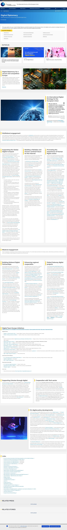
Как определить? (20, 0)
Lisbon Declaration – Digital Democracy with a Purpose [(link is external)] (13, 475)
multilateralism (31, 135)
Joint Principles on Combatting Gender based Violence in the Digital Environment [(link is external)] (55, 214)
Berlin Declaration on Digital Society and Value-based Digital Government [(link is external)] (16, 474)
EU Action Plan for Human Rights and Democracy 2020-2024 (14, 486)
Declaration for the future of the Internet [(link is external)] (11, 466)
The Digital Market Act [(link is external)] (8, 478)
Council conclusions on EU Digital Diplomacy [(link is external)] (12, 462)
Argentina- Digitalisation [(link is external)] (8, 358)
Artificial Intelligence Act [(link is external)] (58, 422)
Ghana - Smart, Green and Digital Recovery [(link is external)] (11, 344)
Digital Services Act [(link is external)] (37, 417)
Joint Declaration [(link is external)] (56, 293)
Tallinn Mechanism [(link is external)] (20, 397)
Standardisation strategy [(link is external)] (51, 418)
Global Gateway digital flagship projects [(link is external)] (57, 266)
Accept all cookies (45, 526)
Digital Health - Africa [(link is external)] (8, 342)
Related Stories (6, 38)
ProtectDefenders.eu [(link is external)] (55, 219)
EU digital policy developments (27, 36)
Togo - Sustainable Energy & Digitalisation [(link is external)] (11, 346)
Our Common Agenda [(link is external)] (10, 156)
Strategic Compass (56, 435)
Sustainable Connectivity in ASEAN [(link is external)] (10, 365)
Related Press (45, 36)
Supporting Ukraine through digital (48, 34)
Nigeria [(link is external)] (57, 316)
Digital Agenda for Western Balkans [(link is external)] (32, 275)
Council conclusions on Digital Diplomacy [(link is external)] (11, 463)
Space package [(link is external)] (52, 421)
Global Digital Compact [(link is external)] (6, 164)
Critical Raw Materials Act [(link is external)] (36, 441)
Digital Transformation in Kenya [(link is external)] (9, 341)
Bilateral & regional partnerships (8, 34)
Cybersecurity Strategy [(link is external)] (49, 427)
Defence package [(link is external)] (52, 438)
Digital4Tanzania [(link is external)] (7, 348)
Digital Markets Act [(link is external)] (47, 417)
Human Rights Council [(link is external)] (52, 170)
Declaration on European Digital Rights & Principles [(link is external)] (56, 164)
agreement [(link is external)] (34, 350)
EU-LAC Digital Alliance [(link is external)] (33, 271)
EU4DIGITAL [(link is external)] (34, 276)
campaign (60, 195)
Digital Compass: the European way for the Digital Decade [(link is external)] (14, 470)
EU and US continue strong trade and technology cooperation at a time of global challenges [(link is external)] (19, 458)
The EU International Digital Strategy (28, 32)
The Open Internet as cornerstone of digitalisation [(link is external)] (12, 490)
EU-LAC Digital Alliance (28, 59)
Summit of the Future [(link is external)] (11, 160)
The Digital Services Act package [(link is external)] (9, 479)
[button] (3, 8)
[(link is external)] (48, 317)
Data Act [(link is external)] (39, 416)
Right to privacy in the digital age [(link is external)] (57, 183)
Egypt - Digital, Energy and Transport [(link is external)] (10, 353)
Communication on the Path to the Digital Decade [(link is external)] (12, 471)
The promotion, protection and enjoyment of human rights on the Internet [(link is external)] (55, 182)
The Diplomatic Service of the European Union (28, 4)
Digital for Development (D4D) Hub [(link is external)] (32, 283)
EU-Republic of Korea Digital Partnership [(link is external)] (9, 287)
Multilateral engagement (46, 32)
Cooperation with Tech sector (8, 36)
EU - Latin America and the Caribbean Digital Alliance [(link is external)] (13, 357)
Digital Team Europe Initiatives (27, 34)
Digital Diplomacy (6, 32)
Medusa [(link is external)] (57, 307)
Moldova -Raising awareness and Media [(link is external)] (11, 334)
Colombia (61, 316)
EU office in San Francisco (43, 395)
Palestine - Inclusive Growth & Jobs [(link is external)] (10, 333)
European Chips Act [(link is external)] (49, 420)
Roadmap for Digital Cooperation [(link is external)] (9, 157)
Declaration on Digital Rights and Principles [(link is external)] (11, 467)
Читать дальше (33, 504)
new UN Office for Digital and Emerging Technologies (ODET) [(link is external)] (11, 231)
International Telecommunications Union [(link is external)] (9, 140)
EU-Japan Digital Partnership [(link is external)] (9, 282)
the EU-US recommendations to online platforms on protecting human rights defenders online (55, 212)
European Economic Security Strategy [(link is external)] (36, 444)
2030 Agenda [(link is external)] (31, 165)
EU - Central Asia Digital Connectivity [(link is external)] (10, 364)
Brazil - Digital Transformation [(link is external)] (9, 360)
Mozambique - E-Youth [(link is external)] (8, 345)
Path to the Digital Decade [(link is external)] (50, 414)
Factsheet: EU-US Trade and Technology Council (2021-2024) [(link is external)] (14, 459)
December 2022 (61, 201)
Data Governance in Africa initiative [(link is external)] (10, 349)
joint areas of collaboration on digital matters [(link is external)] (55, 289)
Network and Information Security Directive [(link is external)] (52, 428)
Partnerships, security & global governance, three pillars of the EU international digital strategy (10, 60)
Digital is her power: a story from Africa (54, 59)
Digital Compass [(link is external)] (56, 412)
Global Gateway (55, 274)
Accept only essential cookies (55, 526)
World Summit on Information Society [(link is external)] (32, 161)
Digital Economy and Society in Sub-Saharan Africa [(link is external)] (23, 338)
